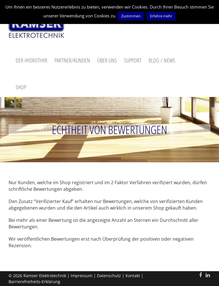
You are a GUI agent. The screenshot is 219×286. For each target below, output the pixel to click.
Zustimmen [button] (131, 16)
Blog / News (162, 60)
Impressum (81, 275)
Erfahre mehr (161, 16)
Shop (21, 87)
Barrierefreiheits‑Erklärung (34, 281)
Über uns (107, 60)
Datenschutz (109, 275)
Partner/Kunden (72, 60)
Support (132, 60)
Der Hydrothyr (31, 60)
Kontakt (132, 275)
